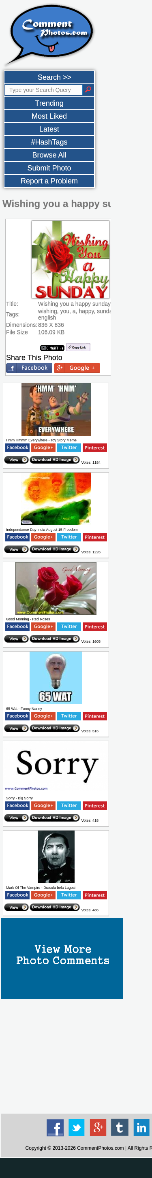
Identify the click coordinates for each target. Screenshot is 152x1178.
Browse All (49, 155)
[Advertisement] (76, 1168)
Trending (49, 103)
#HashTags (49, 142)
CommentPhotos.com (100, 1148)
